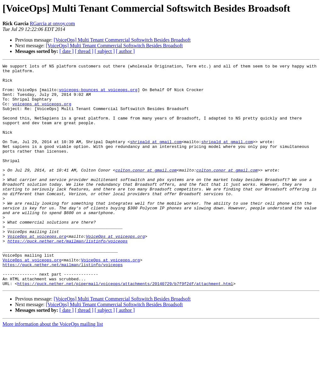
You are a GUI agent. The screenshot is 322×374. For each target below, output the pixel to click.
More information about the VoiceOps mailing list (53, 368)
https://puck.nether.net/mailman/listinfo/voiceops (68, 277)
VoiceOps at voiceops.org (37, 271)
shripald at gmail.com (156, 158)
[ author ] (125, 51)
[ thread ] (84, 51)
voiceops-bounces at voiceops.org (98, 95)
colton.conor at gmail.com (146, 192)
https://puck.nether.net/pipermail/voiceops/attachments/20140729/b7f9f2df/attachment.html (125, 328)
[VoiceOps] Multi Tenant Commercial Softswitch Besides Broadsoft (122, 40)
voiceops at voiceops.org (41, 112)
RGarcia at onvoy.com (52, 23)
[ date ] (66, 51)
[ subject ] (105, 51)
